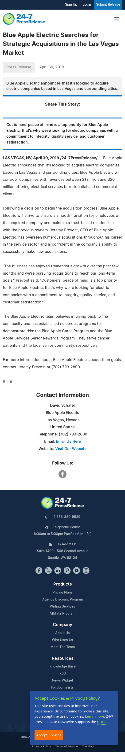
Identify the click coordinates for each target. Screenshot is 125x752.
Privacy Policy (41, 746)
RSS (62, 673)
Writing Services (62, 606)
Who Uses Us (62, 640)
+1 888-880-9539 (66, 517)
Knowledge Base (63, 666)
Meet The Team (63, 647)
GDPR (101, 721)
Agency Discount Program (62, 599)
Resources (63, 658)
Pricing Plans (63, 592)
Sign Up (71, 4)
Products (62, 584)
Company (62, 625)
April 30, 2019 (51, 67)
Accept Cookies (48, 735)
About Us (62, 633)
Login (86, 4)
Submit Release (108, 4)
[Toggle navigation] (116, 19)
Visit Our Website (70, 449)
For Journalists (62, 687)
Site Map (88, 746)
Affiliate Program (62, 613)
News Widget (62, 680)
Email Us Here (68, 441)
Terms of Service (66, 746)
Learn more (94, 716)
